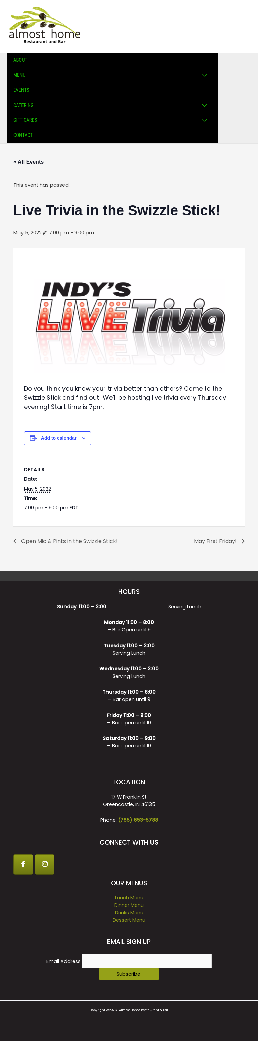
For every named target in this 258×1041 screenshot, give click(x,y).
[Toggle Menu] (204, 75)
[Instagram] (44, 864)
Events (21, 90)
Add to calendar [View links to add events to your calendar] (59, 438)
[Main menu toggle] (244, 27)
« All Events (28, 162)
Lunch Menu (129, 897)
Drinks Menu (129, 912)
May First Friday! (216, 541)
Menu (19, 75)
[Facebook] (23, 864)
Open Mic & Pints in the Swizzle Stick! (69, 541)
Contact (23, 135)
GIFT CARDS (25, 120)
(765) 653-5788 (138, 820)
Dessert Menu (129, 920)
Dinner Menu (129, 905)
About (20, 60)
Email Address (64, 961)
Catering (23, 105)
